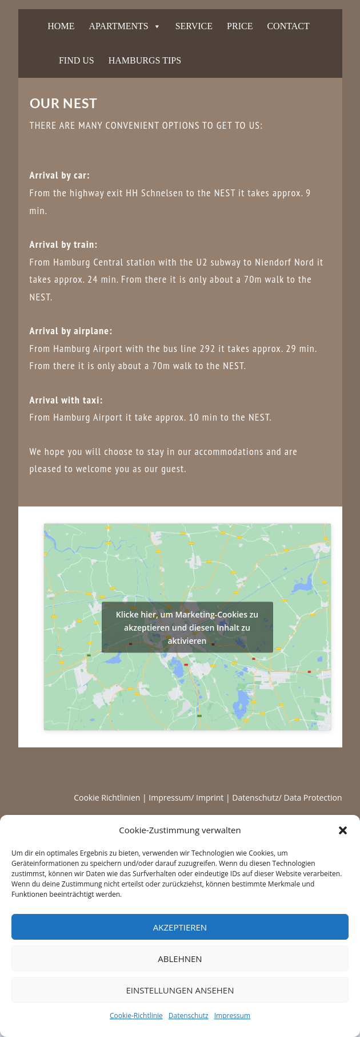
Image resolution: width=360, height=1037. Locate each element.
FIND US (76, 60)
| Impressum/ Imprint (183, 797)
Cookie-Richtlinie (136, 1015)
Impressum (232, 1015)
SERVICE (194, 26)
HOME (60, 26)
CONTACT (288, 26)
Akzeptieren (180, 927)
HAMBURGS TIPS (145, 60)
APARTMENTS (118, 26)
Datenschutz (189, 1015)
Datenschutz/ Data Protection (287, 797)
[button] (343, 830)
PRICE (240, 26)
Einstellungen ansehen (180, 990)
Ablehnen (180, 958)
